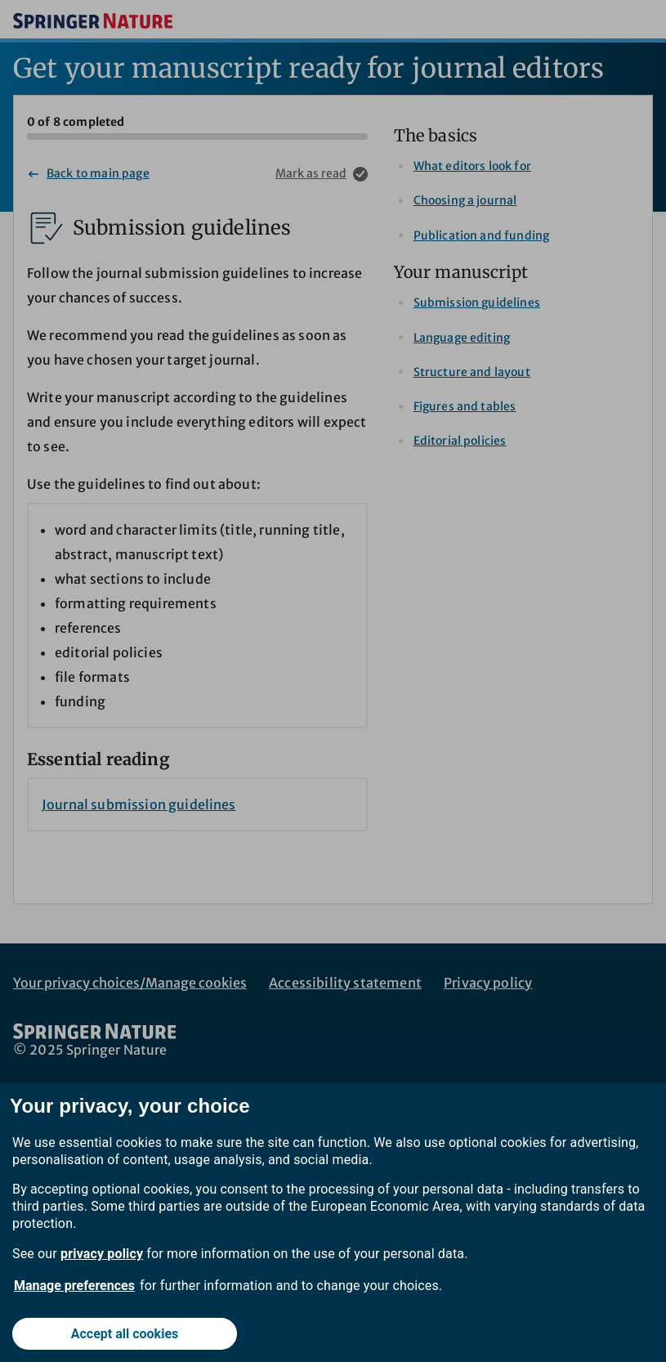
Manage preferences (74, 1285)
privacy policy (101, 1253)
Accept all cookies (125, 1334)
